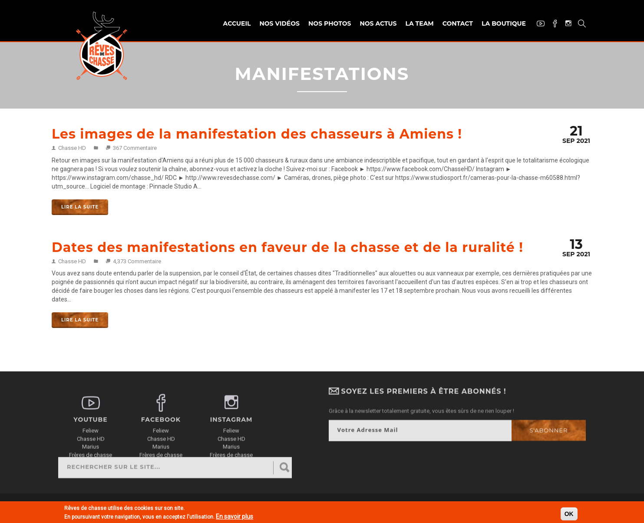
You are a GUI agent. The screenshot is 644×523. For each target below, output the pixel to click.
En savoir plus (234, 516)
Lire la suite (80, 207)
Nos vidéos (279, 23)
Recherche (578, 24)
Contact (458, 23)
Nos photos (329, 23)
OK (569, 514)
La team (419, 23)
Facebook (552, 24)
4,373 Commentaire (137, 261)
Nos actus (378, 23)
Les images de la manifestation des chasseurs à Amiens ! (257, 134)
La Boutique (504, 23)
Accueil (237, 23)
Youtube (537, 24)
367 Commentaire (135, 148)
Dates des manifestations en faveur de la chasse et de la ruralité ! (287, 247)
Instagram (565, 24)
